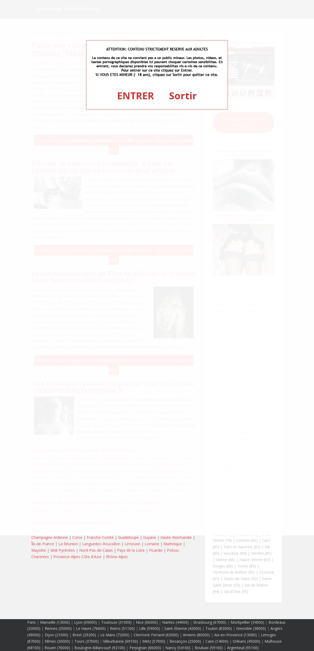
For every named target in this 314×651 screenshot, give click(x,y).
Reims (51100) (122, 628)
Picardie (156, 550)
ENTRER (135, 95)
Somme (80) (247, 540)
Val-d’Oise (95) (236, 591)
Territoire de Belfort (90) (234, 572)
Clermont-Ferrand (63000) (156, 634)
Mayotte (38, 550)
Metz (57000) (153, 641)
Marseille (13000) (55, 622)
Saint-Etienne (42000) (182, 628)
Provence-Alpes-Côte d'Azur (77, 556)
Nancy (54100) (177, 647)
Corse (77, 537)
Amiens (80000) (196, 634)
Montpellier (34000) (247, 622)
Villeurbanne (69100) (120, 641)
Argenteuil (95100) (243, 647)
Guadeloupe (128, 537)
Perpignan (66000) (145, 647)
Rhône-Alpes (117, 556)
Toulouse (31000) (116, 622)
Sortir (183, 95)
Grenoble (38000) (251, 628)
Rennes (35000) (58, 628)
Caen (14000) (216, 641)
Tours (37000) (86, 641)
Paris (31, 622)
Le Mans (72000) (114, 634)
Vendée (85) (261, 553)
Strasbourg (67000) (209, 622)
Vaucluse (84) (235, 553)
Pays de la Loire (131, 550)
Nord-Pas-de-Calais (96, 550)
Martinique (172, 543)
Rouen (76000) (57, 647)
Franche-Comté (100, 537)
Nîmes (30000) (57, 641)
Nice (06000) (147, 622)
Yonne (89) (246, 566)
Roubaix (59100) (209, 647)
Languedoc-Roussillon (101, 543)
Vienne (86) (225, 559)
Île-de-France (42, 543)
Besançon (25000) (185, 641)
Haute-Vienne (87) (254, 559)
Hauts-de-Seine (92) (241, 578)
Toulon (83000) (218, 628)
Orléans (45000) (246, 641)
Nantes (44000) (175, 622)
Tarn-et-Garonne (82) (242, 546)
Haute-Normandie (176, 537)
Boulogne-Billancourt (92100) (99, 647)
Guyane (149, 537)
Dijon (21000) (56, 634)
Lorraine (152, 543)
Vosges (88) (223, 566)
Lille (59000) (149, 628)
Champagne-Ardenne (49, 537)
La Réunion (68, 543)
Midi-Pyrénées (62, 550)
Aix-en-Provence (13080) (235, 634)
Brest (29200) (84, 634)
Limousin (132, 543)
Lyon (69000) (85, 622)
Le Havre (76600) (91, 628)
